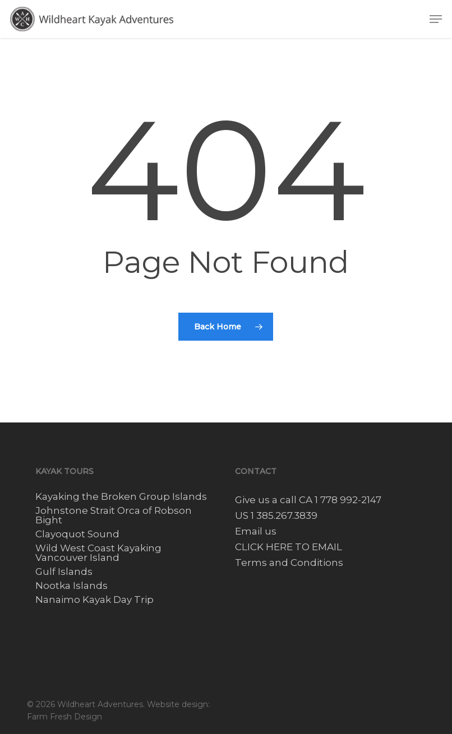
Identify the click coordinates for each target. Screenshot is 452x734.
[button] (436, 19)
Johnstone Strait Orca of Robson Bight (113, 515)
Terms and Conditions (289, 562)
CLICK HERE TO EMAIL (288, 546)
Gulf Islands (64, 572)
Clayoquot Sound (77, 534)
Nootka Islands (71, 586)
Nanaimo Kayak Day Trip (94, 600)
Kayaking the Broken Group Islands (121, 496)
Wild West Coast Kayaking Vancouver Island (98, 553)
